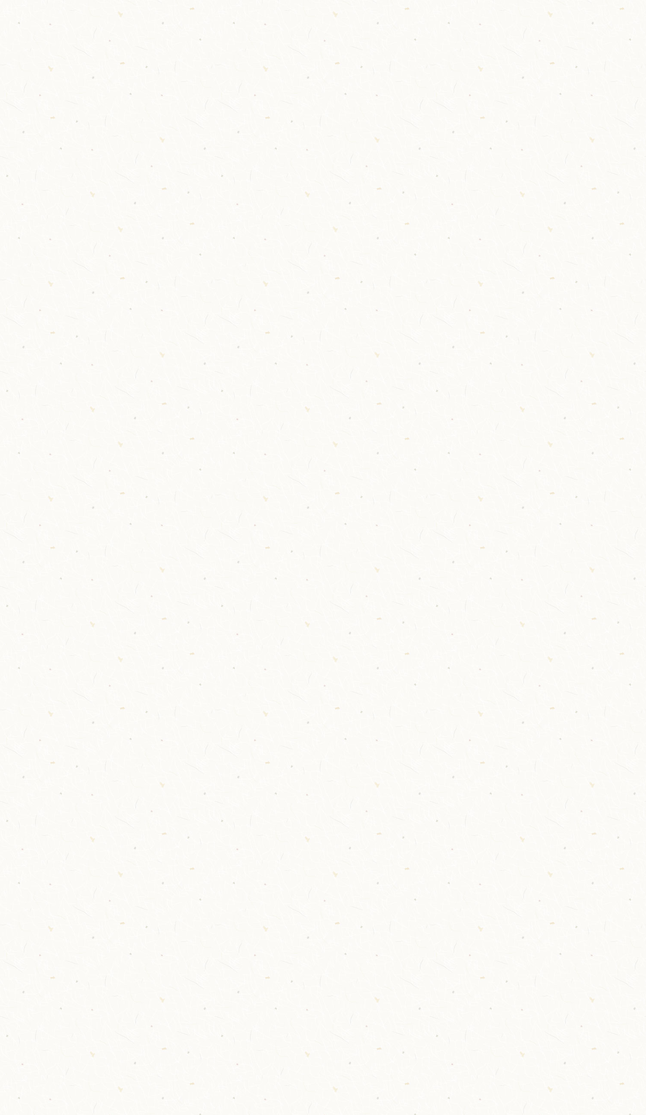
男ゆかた (127, 408)
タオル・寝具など (142, 253)
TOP (117, 33)
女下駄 (124, 366)
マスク (124, 268)
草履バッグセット (142, 338)
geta (121, 310)
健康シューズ (134, 239)
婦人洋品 (127, 225)
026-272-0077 (548, 19)
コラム (477, 33)
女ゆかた (127, 394)
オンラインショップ (471, 951)
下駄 (120, 324)
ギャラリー (437, 33)
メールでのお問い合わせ (163, 854)
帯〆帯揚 (127, 296)
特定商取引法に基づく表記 (480, 977)
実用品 (124, 281)
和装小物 (127, 211)
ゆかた (124, 380)
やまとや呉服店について (174, 33)
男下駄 (124, 352)
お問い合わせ (462, 989)
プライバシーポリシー (474, 964)
